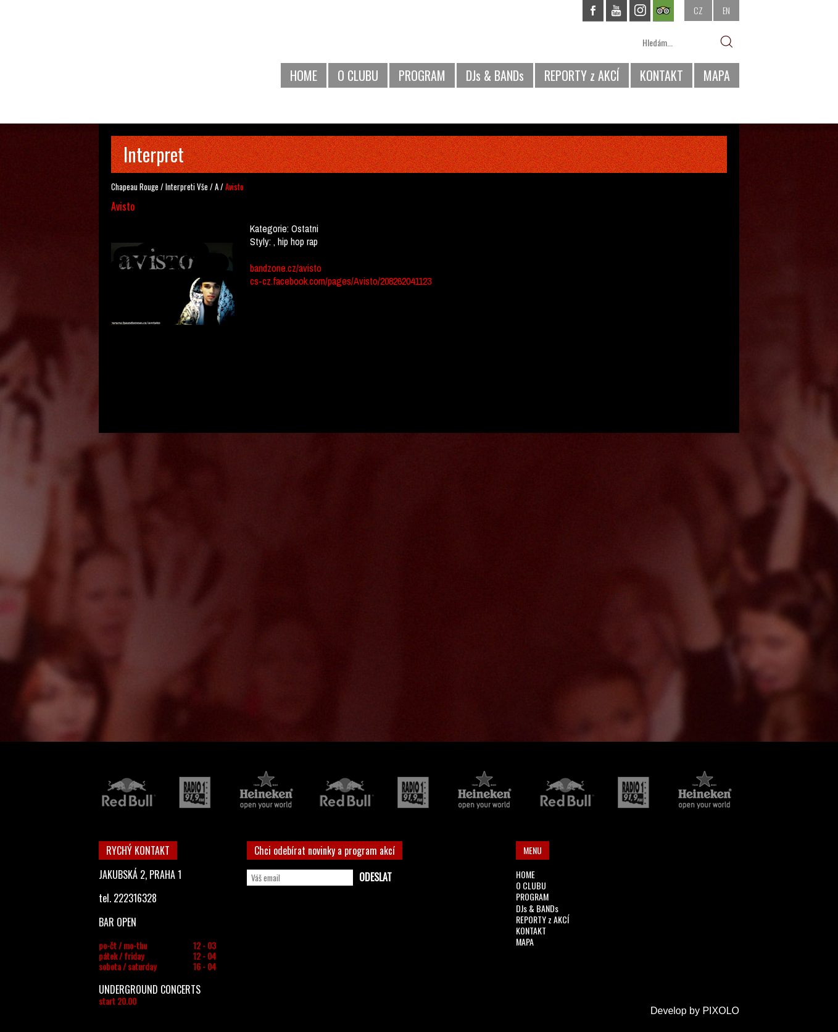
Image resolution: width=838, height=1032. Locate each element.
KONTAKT (661, 75)
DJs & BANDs (495, 75)
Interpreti (180, 186)
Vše (202, 186)
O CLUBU (358, 75)
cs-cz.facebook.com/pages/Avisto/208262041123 (340, 281)
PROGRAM (422, 75)
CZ (698, 10)
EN (726, 10)
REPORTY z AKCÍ (582, 75)
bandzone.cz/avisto (286, 268)
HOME (303, 75)
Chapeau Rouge (135, 186)
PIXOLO (720, 1010)
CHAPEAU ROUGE (166, 48)
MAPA (716, 75)
